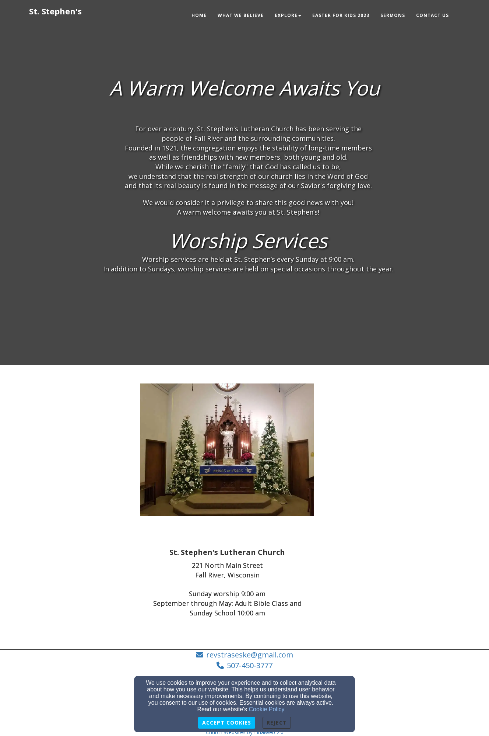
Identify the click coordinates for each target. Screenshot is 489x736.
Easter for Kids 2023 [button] (340, 15)
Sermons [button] (392, 15)
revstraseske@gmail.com (249, 655)
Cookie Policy (267, 709)
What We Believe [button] (241, 15)
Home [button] (199, 15)
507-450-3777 (249, 665)
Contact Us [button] (432, 15)
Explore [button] (288, 15)
